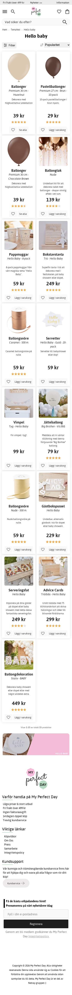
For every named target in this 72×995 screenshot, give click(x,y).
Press (7, 844)
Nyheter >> (36, 2)
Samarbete (10, 848)
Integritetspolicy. (38, 936)
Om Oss (8, 840)
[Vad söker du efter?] (36, 21)
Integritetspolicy (14, 852)
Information (62, 2)
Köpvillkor (10, 836)
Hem (4, 29)
